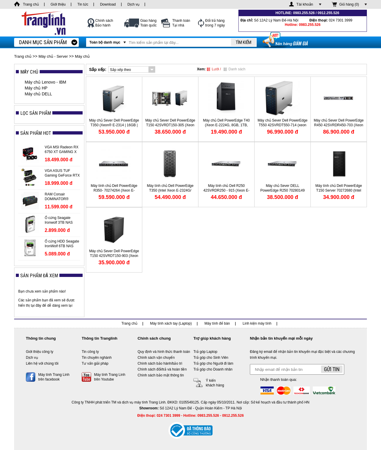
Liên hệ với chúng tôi (42, 363)
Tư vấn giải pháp (95, 363)
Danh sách (234, 69)
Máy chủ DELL (38, 94)
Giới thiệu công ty (39, 352)
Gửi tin (332, 369)
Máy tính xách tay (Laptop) (171, 323)
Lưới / (214, 69)
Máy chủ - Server (53, 56)
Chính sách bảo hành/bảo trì (160, 363)
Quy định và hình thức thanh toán (164, 352)
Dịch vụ (32, 358)
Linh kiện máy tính (257, 323)
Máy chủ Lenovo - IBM (45, 82)
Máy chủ (82, 56)
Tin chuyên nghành (97, 358)
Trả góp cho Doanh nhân (213, 369)
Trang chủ (22, 56)
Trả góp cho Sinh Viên (210, 358)
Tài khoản (304, 4)
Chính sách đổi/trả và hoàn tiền (162, 369)
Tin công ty (90, 352)
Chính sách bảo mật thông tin (161, 375)
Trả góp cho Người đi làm (213, 363)
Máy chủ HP (36, 88)
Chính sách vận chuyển (156, 358)
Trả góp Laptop (205, 352)
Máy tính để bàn (217, 323)
